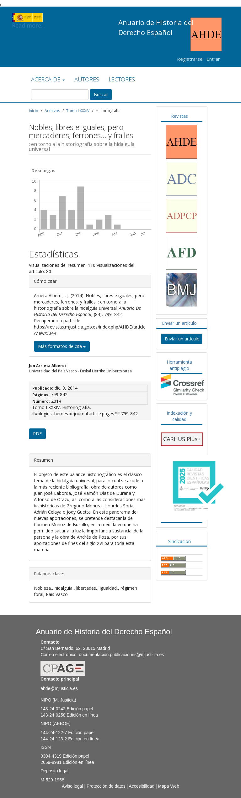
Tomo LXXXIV (77, 110)
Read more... (28, 17)
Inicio (33, 110)
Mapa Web (168, 786)
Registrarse (190, 59)
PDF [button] (37, 434)
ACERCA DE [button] (48, 79)
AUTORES (86, 79)
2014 (56, 401)
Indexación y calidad (179, 416)
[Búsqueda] (59, 94)
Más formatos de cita (62, 346)
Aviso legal (72, 786)
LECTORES (122, 79)
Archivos (52, 110)
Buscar (101, 94)
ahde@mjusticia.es (59, 688)
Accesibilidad (141, 786)
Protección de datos (106, 786)
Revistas (179, 116)
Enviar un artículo (179, 323)
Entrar (213, 59)
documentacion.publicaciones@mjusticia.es (121, 654)
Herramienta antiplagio (179, 365)
